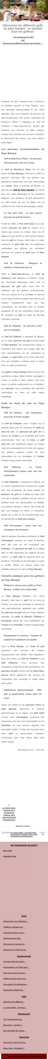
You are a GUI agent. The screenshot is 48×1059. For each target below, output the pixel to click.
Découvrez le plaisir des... (13, 990)
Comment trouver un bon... (14, 933)
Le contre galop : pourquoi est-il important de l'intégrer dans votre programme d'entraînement (9, 814)
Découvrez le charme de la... (15, 950)
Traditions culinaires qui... (13, 927)
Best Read (7, 851)
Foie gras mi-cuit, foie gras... (14, 973)
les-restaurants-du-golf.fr (24, 37)
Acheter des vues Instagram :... (16, 921)
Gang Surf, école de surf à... (14, 1042)
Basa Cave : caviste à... (13, 1025)
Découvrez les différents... (13, 1002)
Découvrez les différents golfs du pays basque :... (23, 43)
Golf (22, 40)
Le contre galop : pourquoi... (14, 1008)
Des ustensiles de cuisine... (14, 1031)
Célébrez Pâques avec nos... (15, 979)
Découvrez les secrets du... (14, 944)
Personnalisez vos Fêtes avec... (16, 967)
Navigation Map (9, 856)
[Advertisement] (24, 70)
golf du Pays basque (23, 190)
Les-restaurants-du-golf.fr (17, 1056)
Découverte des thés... (12, 938)
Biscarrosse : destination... (14, 1048)
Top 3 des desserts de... (13, 1019)
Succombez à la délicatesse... (15, 984)
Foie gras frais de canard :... (14, 962)
